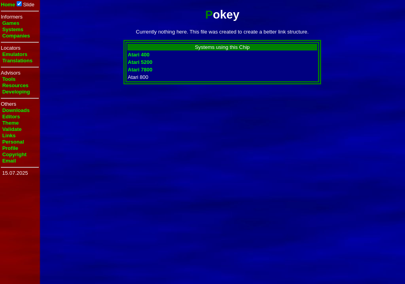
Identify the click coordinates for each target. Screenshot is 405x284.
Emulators (15, 54)
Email (9, 161)
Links (9, 135)
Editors (11, 117)
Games (10, 23)
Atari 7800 (140, 70)
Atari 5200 (140, 62)
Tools (9, 79)
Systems (12, 29)
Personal (13, 142)
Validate (12, 129)
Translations (17, 61)
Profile (10, 148)
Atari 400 (139, 55)
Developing (16, 92)
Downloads (16, 110)
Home (8, 4)
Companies (16, 36)
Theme (10, 123)
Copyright (14, 154)
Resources (15, 85)
